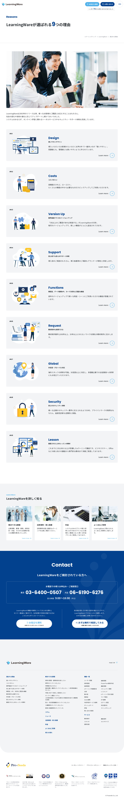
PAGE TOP (113, 663)
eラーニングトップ (90, 36)
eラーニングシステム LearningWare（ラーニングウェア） (12, 4)
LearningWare (103, 36)
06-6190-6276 (86, 592)
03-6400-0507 (43, 592)
